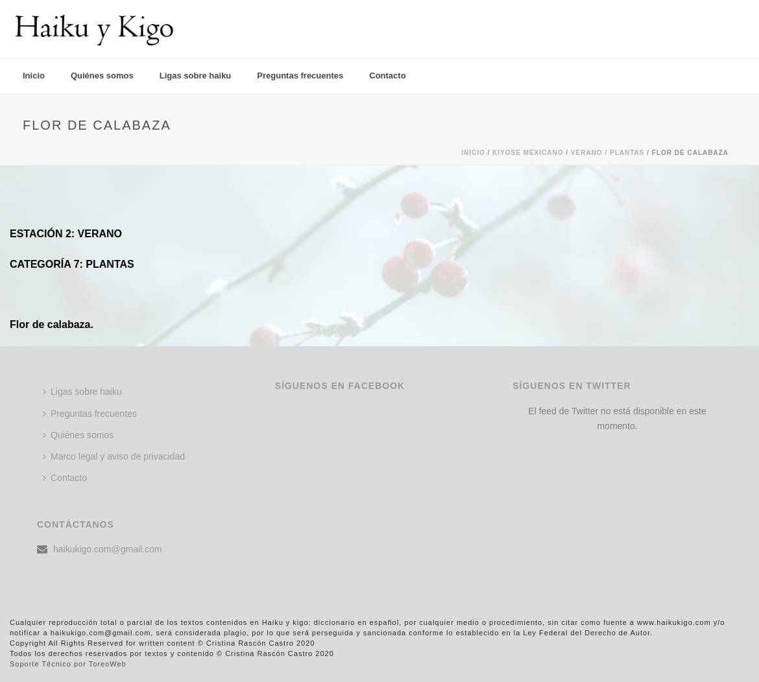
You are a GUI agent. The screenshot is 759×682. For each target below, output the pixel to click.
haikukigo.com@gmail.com (107, 549)
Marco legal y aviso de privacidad (114, 456)
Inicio (34, 75)
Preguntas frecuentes (300, 75)
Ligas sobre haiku (196, 75)
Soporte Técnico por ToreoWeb (68, 664)
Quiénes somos (102, 75)
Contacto (387, 75)
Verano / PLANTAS (608, 152)
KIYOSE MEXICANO (527, 152)
